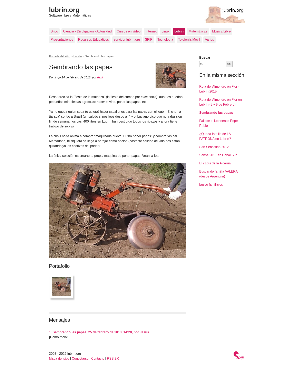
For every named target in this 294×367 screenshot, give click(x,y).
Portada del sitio (59, 56)
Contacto (97, 358)
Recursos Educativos (93, 39)
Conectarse (80, 358)
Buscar (204, 57)
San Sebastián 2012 (214, 147)
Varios (209, 39)
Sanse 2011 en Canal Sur (218, 155)
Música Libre (221, 31)
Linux (165, 31)
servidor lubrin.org (127, 39)
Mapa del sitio (59, 358)
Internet (151, 31)
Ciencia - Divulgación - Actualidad (87, 31)
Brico (54, 31)
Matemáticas (198, 31)
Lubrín (179, 31)
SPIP (148, 39)
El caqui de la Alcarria (215, 163)
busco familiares (211, 184)
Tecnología (165, 39)
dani (100, 77)
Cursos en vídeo (129, 31)
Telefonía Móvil (189, 39)
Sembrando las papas (216, 112)
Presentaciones (62, 39)
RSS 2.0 (113, 358)
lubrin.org (64, 9)
